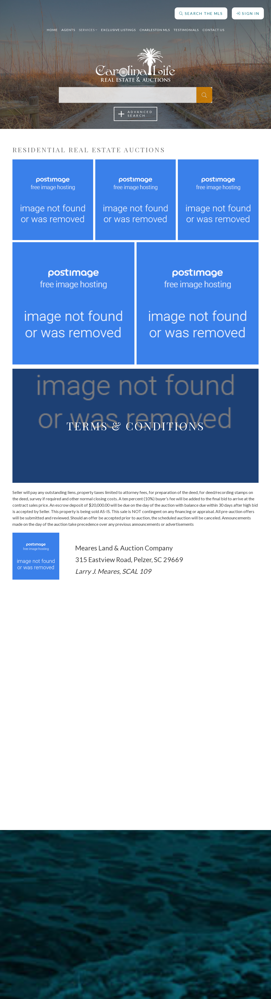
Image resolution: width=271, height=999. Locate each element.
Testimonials (186, 28)
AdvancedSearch (135, 114)
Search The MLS (200, 11)
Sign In (247, 11)
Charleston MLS (154, 28)
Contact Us (213, 28)
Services (88, 28)
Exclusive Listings (118, 28)
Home (52, 28)
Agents (68, 28)
